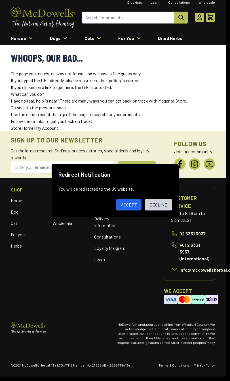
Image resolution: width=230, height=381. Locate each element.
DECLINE (158, 204)
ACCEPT (129, 204)
